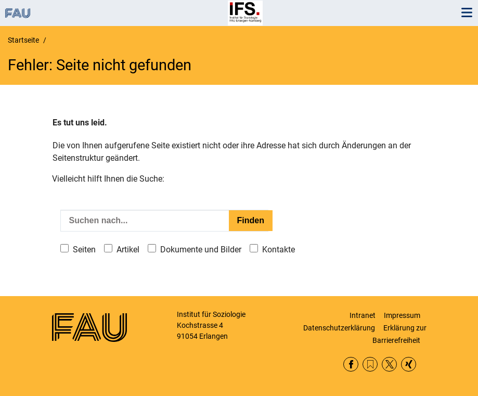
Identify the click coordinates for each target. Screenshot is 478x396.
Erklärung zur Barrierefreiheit (399, 334)
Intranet (363, 315)
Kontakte (278, 249)
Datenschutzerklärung (339, 328)
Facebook (350, 364)
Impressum (402, 315)
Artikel (128, 249)
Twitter (389, 364)
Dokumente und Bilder (200, 249)
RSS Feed (370, 364)
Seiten (84, 249)
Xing (408, 364)
